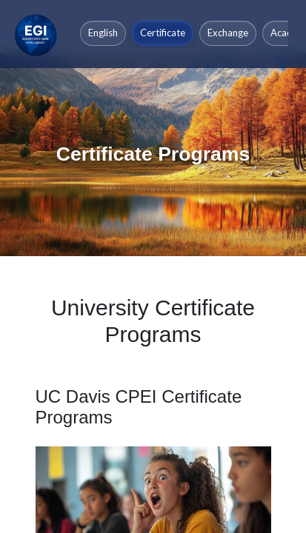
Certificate (162, 32)
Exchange (227, 32)
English (103, 32)
